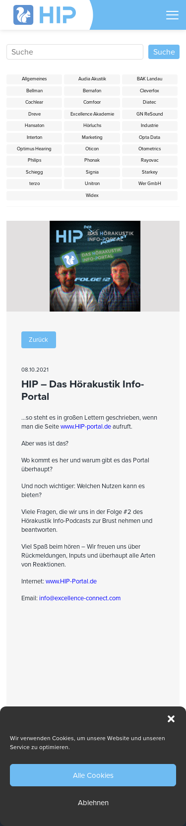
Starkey (150, 172)
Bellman (34, 91)
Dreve (34, 114)
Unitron (92, 184)
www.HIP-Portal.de (71, 581)
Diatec (149, 102)
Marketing (92, 137)
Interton (34, 137)
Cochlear (34, 102)
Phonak (92, 160)
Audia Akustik (92, 79)
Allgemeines (34, 79)
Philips (34, 160)
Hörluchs (92, 125)
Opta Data (149, 137)
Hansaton (34, 125)
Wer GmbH (149, 184)
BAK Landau (149, 79)
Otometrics (149, 149)
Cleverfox (149, 91)
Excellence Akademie (92, 114)
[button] (171, 719)
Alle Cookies (93, 775)
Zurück (38, 340)
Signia (92, 172)
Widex (92, 195)
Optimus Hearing (34, 149)
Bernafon (92, 91)
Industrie (149, 125)
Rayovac (150, 160)
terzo (34, 184)
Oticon (92, 149)
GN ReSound (149, 114)
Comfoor (92, 102)
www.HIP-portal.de (86, 427)
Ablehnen (93, 802)
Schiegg (34, 172)
